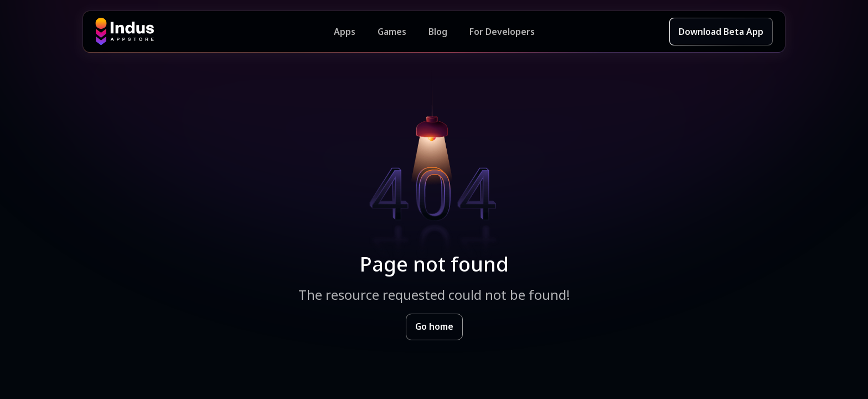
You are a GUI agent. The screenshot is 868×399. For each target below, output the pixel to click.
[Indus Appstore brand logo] (214, 31)
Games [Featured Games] (392, 31)
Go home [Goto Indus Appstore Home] (434, 326)
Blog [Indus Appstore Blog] (437, 31)
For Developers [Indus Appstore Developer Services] (502, 31)
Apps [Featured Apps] (344, 31)
